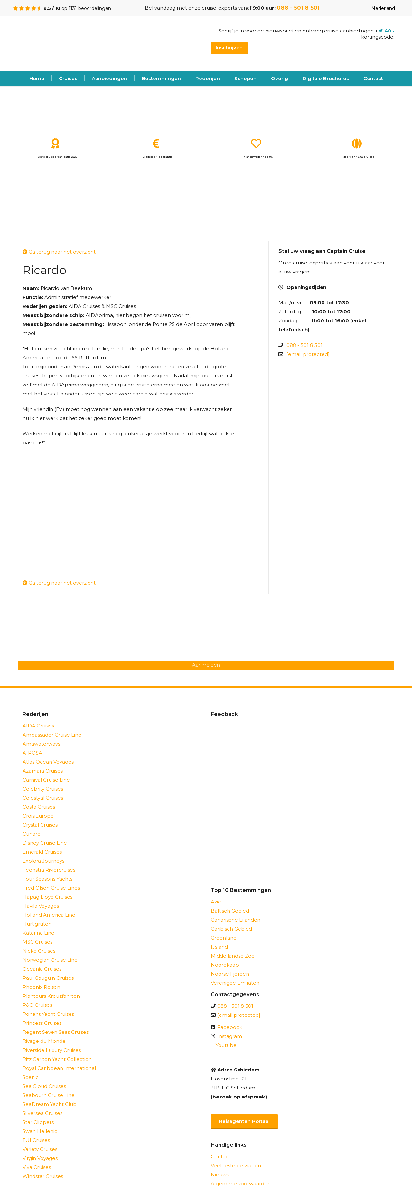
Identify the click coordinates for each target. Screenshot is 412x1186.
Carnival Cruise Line (46, 780)
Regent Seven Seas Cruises (56, 1032)
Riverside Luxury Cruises (52, 1050)
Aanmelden (206, 665)
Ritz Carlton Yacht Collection (57, 1059)
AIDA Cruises (38, 726)
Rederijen (207, 78)
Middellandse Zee (233, 956)
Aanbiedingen (109, 78)
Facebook (229, 1027)
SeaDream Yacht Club (50, 1104)
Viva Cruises (37, 1167)
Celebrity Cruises (43, 789)
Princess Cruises (42, 1023)
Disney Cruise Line (45, 843)
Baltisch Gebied (230, 911)
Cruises (68, 78)
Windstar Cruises (43, 1176)
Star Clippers (38, 1122)
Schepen (245, 78)
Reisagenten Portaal (244, 1121)
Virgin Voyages (40, 1158)
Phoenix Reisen (41, 987)
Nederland (378, 8)
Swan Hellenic (40, 1131)
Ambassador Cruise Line (52, 735)
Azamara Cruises (43, 771)
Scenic (31, 1077)
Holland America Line (49, 915)
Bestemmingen (161, 78)
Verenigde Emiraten (235, 983)
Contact (373, 78)
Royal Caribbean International (59, 1068)
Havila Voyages (41, 906)
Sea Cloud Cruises (44, 1086)
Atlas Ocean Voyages (48, 762)
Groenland (224, 938)
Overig (279, 78)
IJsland (219, 947)
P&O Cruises (37, 1005)
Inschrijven (229, 47)
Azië (216, 902)
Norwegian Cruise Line (50, 960)
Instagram (229, 1036)
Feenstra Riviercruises (49, 870)
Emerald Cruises (42, 852)
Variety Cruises (40, 1149)
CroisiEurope (38, 816)
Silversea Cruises (42, 1113)
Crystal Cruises (40, 825)
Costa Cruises (39, 807)
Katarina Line (38, 933)
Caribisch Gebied (231, 929)
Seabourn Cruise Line (49, 1095)
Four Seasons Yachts (47, 879)
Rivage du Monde (44, 1041)
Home (36, 78)
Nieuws (220, 1175)
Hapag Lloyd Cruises (47, 897)
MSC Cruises (37, 942)
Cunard (32, 834)
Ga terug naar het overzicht (59, 252)
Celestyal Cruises (43, 798)
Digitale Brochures (326, 78)
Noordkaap (225, 965)
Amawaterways (41, 744)
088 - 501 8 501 (298, 8)
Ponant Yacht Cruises (48, 1014)
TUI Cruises (36, 1140)
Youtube (226, 1045)
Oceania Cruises (42, 969)
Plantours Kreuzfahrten (51, 996)
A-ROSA (32, 753)
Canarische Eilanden (235, 920)
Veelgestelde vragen (236, 1166)
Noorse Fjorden (230, 974)
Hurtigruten (37, 924)
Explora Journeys (43, 861)
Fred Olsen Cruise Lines (51, 888)
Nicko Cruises (39, 951)
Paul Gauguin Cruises (48, 978)
